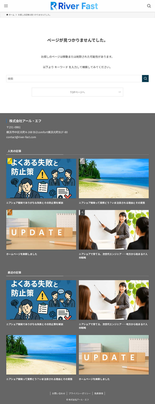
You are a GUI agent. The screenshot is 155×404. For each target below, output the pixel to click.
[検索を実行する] (145, 78)
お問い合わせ (58, 393)
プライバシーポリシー (80, 393)
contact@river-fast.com (21, 137)
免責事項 (98, 393)
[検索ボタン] (149, 6)
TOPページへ (77, 92)
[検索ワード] (77, 78)
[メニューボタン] (6, 6)
